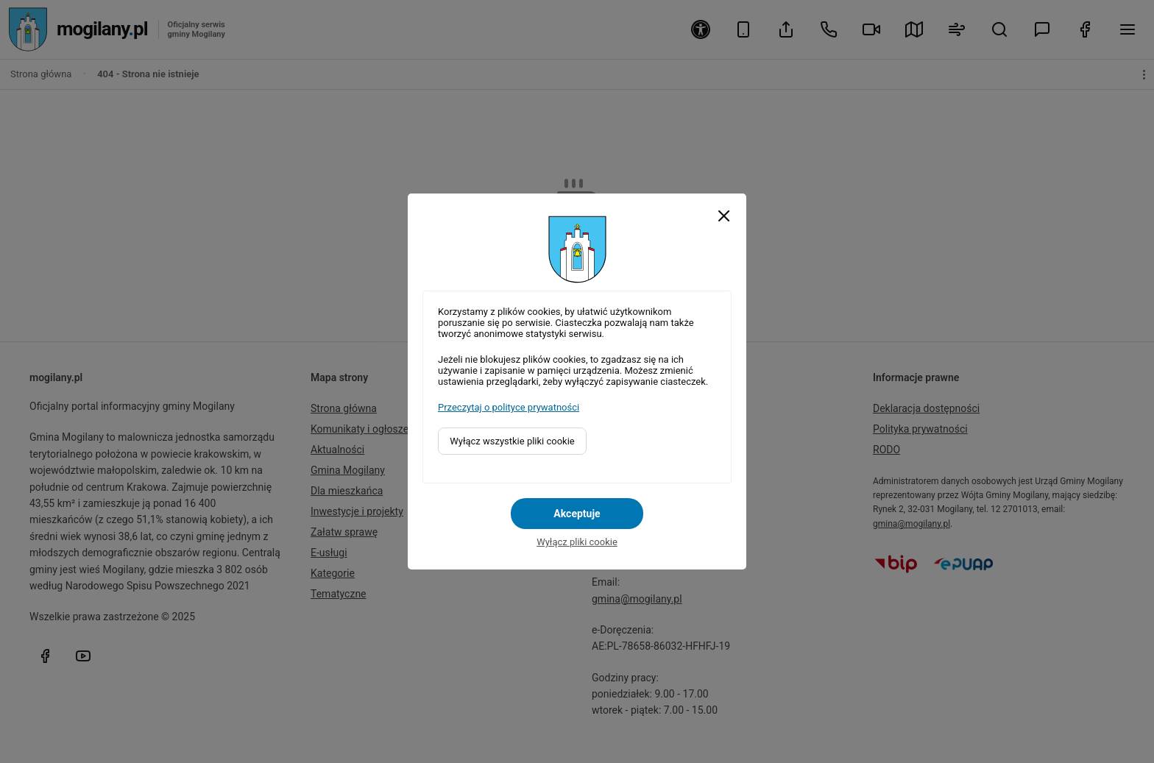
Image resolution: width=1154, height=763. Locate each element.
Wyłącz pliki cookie (577, 541)
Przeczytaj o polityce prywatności (508, 407)
